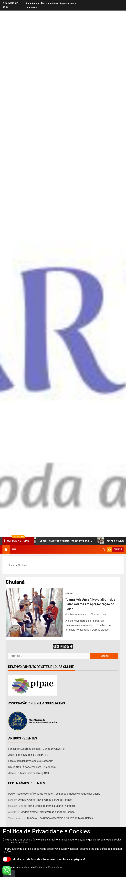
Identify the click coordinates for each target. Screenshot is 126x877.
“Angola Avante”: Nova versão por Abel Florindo (45, 799)
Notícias (69, 593)
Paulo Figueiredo (18, 793)
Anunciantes (32, 3)
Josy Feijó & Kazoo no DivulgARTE (28, 754)
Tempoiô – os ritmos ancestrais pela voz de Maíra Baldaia (60, 818)
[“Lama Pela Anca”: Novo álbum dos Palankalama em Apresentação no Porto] (34, 612)
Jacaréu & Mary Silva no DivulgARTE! (29, 773)
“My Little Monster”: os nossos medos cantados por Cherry (66, 793)
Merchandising (49, 3)
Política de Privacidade (48, 867)
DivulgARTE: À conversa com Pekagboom (32, 767)
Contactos (31, 7)
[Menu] (14, 549)
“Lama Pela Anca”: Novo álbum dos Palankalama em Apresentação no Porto (90, 604)
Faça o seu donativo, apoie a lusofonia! (30, 761)
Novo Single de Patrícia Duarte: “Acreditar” (52, 805)
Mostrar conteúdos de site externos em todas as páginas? (44, 859)
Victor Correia (100, 614)
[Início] (6, 549)
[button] (14, 549)
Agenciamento (68, 3)
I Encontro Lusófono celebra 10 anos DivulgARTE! (63, 540)
